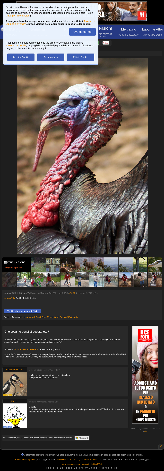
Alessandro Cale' (30, 317)
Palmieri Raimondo (69, 317)
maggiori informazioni (18, 15)
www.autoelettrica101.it (91, 464)
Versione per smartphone (24, 459)
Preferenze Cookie (16, 45)
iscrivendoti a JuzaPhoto (26, 349)
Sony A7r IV (9, 298)
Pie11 (72, 293)
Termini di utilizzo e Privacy (68, 459)
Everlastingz (53, 317)
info (145, 431)
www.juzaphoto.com (71, 464)
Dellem (42, 317)
